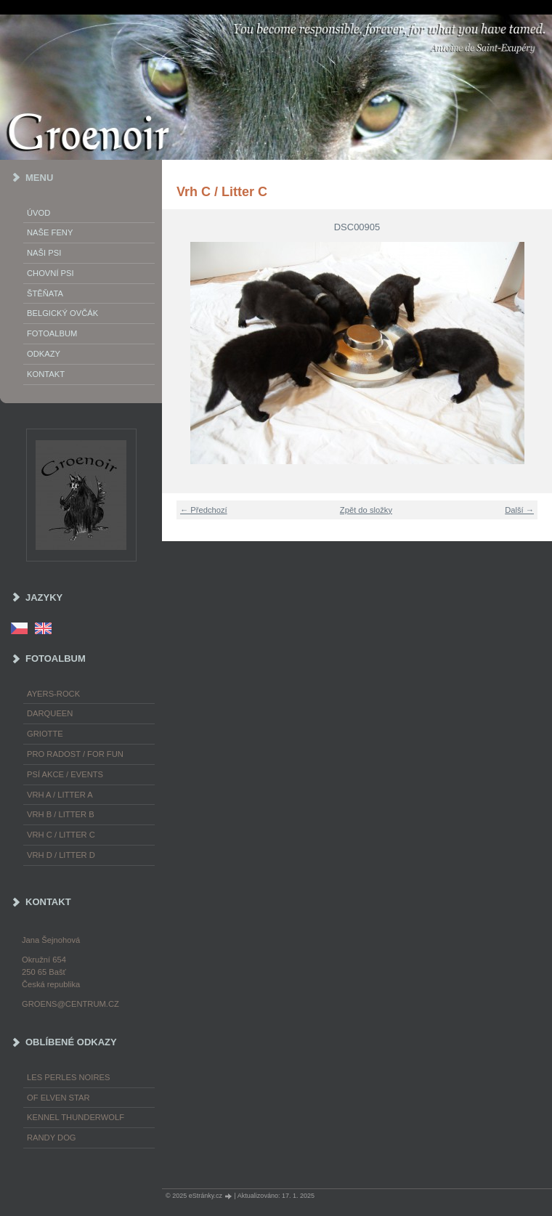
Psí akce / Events (65, 774)
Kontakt (46, 374)
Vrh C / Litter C (61, 834)
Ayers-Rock (53, 693)
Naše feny (50, 232)
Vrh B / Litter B (60, 814)
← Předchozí (203, 510)
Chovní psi (50, 273)
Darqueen (50, 713)
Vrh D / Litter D (61, 855)
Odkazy (43, 353)
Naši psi (44, 252)
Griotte (45, 733)
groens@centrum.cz (70, 1004)
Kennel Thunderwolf (75, 1117)
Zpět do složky (366, 510)
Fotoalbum (52, 333)
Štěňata (45, 293)
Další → (519, 510)
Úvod (38, 212)
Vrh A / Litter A (60, 794)
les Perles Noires (68, 1077)
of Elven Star (58, 1097)
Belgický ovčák (62, 313)
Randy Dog (51, 1137)
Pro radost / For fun (75, 754)
